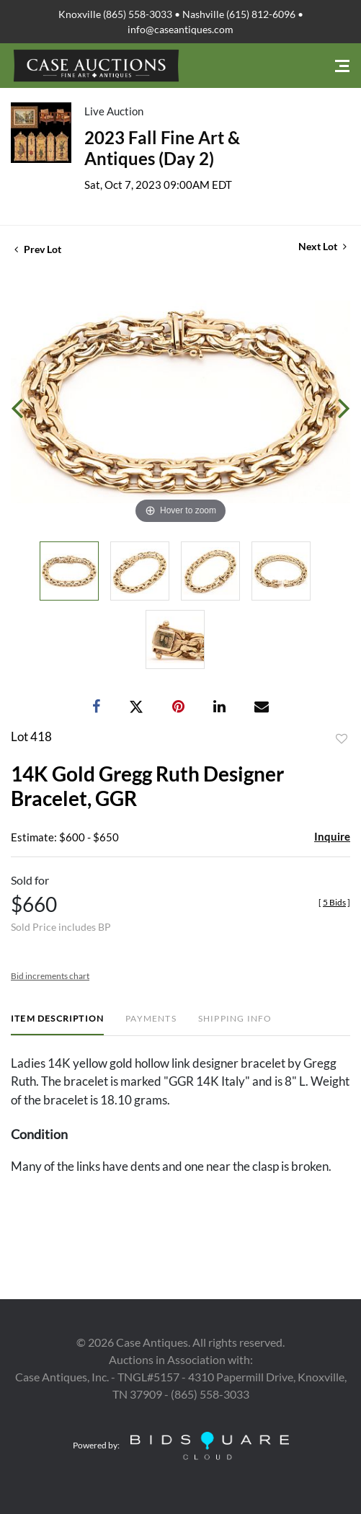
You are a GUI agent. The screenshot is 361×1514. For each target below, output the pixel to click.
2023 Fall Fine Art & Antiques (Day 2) (162, 148)
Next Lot (322, 246)
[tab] (57, 1024)
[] (334, 902)
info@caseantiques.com (180, 29)
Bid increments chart (50, 975)
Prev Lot (37, 249)
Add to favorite (341, 739)
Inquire (332, 836)
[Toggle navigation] (342, 66)
